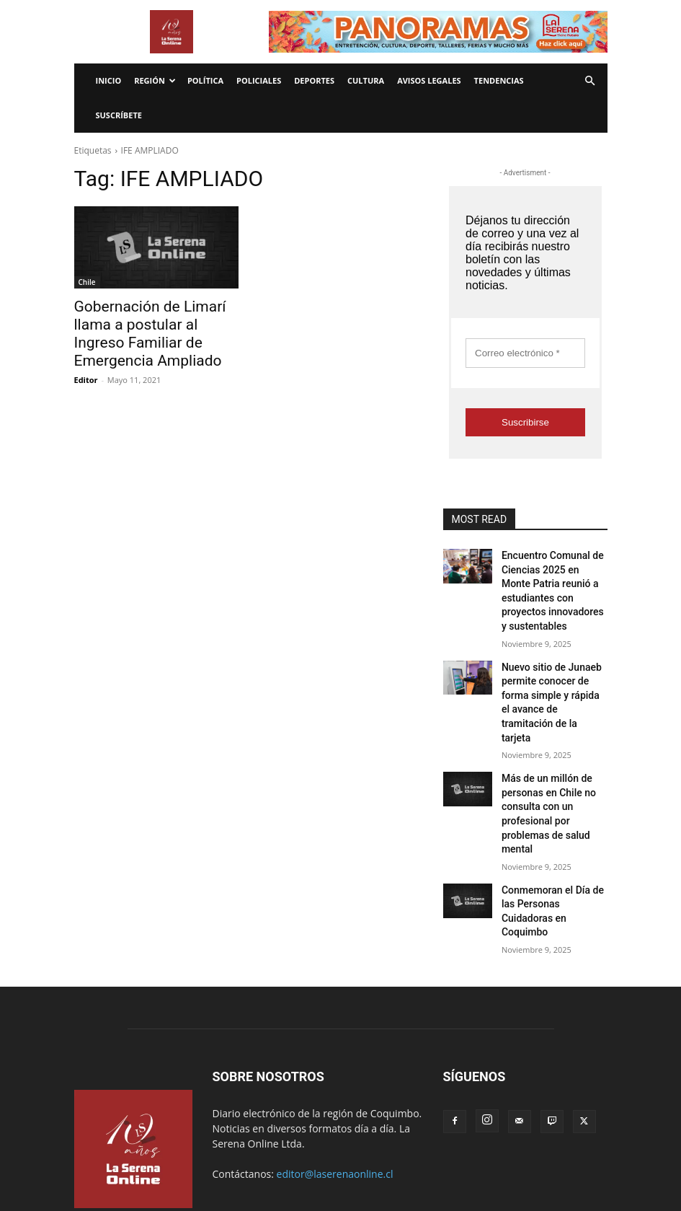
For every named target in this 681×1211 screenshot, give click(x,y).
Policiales (258, 80)
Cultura (365, 80)
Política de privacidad (415, 1157)
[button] (590, 81)
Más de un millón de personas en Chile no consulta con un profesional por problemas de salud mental (552, 741)
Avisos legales (428, 80)
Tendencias (499, 80)
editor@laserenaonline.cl (335, 1069)
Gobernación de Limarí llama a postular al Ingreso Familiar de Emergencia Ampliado (153, 322)
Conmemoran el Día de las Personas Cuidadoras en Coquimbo (552, 816)
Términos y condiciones (313, 1157)
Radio (242, 1157)
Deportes (314, 80)
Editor (86, 355)
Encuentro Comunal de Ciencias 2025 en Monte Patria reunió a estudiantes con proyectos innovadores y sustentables (553, 579)
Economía (126, 1157)
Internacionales (189, 1157)
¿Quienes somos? (504, 1157)
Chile (87, 282)
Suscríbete (119, 115)
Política (205, 80)
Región (155, 80)
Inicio (109, 80)
